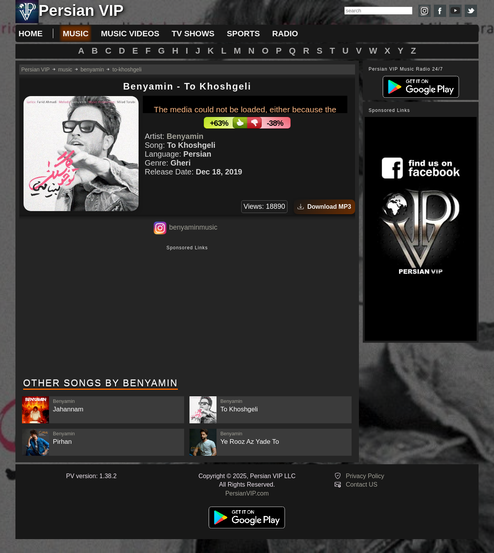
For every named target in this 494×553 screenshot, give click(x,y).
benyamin (92, 69)
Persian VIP (35, 69)
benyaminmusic (193, 227)
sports (243, 33)
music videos (130, 33)
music (75, 33)
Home (30, 33)
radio (285, 33)
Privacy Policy (365, 476)
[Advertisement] (187, 312)
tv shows (193, 33)
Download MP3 (324, 206)
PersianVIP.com (247, 493)
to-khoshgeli (127, 69)
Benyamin (185, 136)
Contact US (361, 484)
